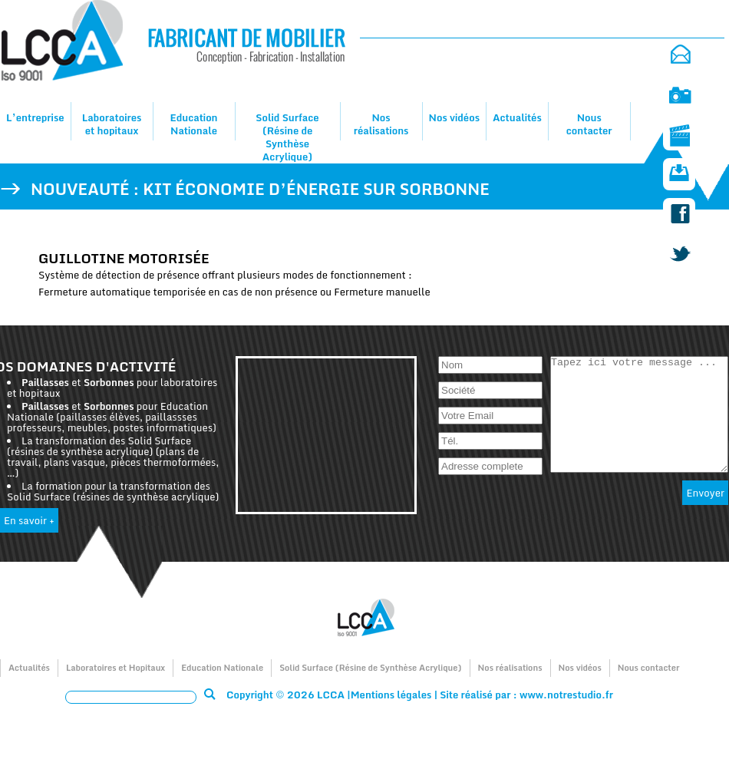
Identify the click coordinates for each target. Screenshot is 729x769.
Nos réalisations (381, 124)
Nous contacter (589, 124)
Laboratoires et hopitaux (112, 124)
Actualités (517, 117)
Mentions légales (391, 694)
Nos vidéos (454, 117)
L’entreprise (35, 117)
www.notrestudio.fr (566, 694)
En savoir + (29, 520)
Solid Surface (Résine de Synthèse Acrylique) (287, 137)
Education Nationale (193, 124)
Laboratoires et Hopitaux (115, 668)
